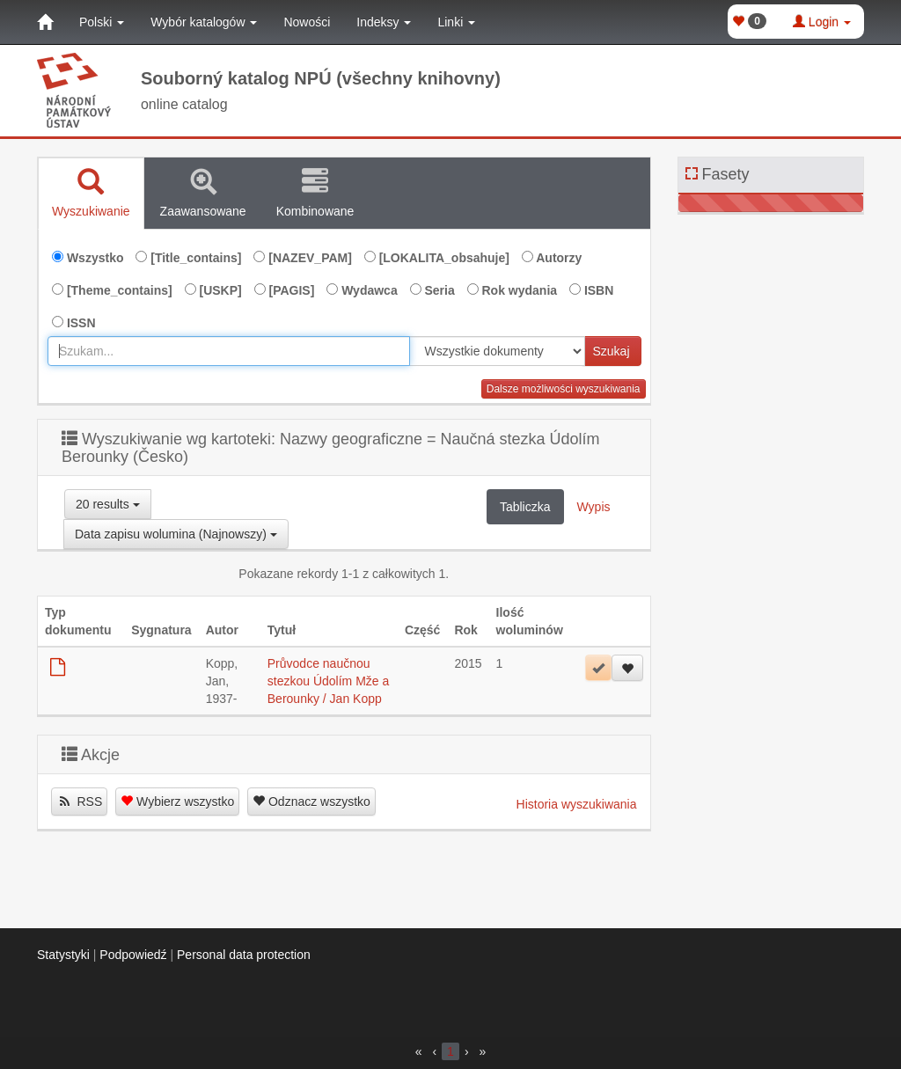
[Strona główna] (45, 22)
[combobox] (229, 351)
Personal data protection (244, 955)
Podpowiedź (132, 955)
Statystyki (63, 955)
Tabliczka (525, 507)
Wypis (594, 507)
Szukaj (610, 351)
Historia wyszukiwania (576, 804)
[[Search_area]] (497, 351)
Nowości (306, 22)
